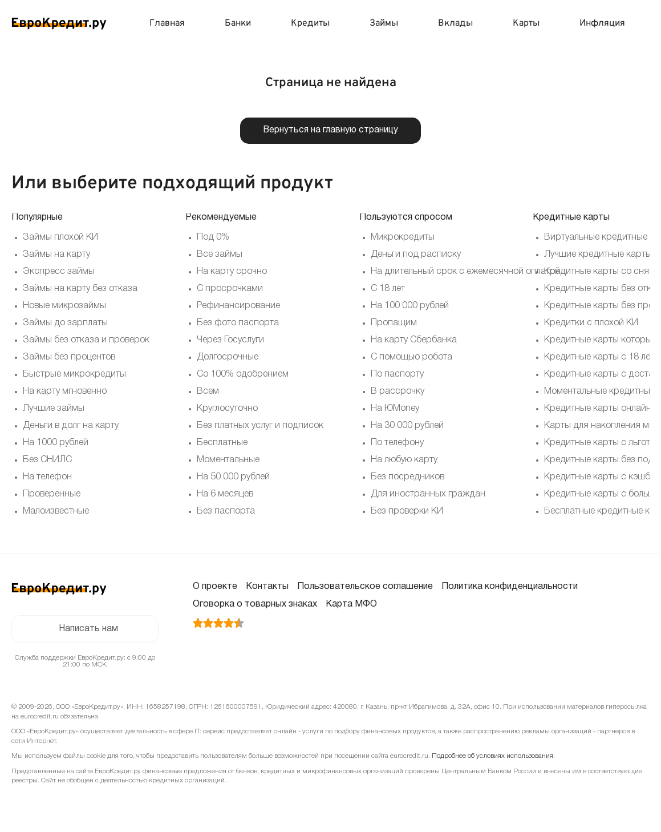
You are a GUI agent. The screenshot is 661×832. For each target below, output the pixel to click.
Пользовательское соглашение (365, 587)
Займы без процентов (69, 357)
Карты (526, 23)
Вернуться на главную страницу (330, 131)
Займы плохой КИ (60, 237)
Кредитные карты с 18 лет (599, 357)
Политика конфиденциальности (509, 587)
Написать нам (88, 629)
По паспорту (397, 374)
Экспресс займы (59, 272)
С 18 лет (388, 289)
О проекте (215, 587)
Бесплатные (222, 443)
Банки (238, 23)
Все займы (219, 255)
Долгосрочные (227, 357)
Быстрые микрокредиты (74, 374)
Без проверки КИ (407, 511)
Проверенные (51, 494)
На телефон (47, 477)
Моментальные (228, 460)
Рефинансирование (238, 306)
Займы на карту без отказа (80, 289)
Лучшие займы (53, 409)
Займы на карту (56, 255)
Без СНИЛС (47, 460)
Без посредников (407, 477)
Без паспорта (226, 511)
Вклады (455, 23)
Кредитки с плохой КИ (591, 323)
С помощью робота (411, 357)
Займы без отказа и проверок (86, 340)
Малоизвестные (56, 511)
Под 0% (213, 237)
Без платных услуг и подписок (260, 426)
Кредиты (310, 23)
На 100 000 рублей (410, 306)
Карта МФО (351, 604)
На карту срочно (232, 272)
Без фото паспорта (238, 323)
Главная (167, 23)
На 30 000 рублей (407, 426)
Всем (208, 391)
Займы (384, 23)
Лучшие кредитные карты (598, 255)
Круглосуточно (227, 409)
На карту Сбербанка (414, 340)
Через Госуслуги (230, 340)
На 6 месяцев (225, 494)
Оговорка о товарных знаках (255, 604)
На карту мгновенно (65, 391)
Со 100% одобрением (243, 374)
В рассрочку (397, 391)
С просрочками (230, 289)
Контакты (267, 587)
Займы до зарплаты (65, 323)
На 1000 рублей (55, 443)
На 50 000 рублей (233, 477)
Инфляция (602, 23)
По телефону (397, 443)
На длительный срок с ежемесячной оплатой (465, 272)
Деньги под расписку (416, 255)
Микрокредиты (403, 237)
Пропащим (394, 323)
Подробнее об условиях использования (492, 756)
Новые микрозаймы (64, 306)
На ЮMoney (395, 409)
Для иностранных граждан (428, 494)
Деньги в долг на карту (71, 426)
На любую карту (404, 460)
